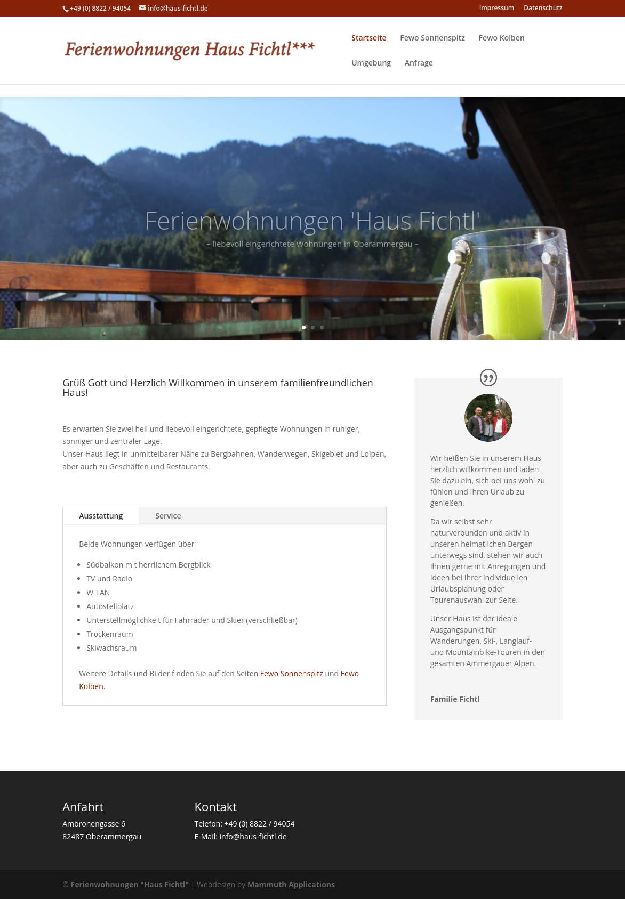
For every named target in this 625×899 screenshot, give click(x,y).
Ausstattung (101, 516)
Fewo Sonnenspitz (432, 38)
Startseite (368, 38)
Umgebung (371, 63)
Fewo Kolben (502, 38)
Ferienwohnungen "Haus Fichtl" (130, 884)
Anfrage (419, 63)
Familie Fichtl (455, 699)
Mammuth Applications (291, 884)
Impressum (496, 8)
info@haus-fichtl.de (253, 836)
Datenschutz (543, 8)
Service (168, 516)
